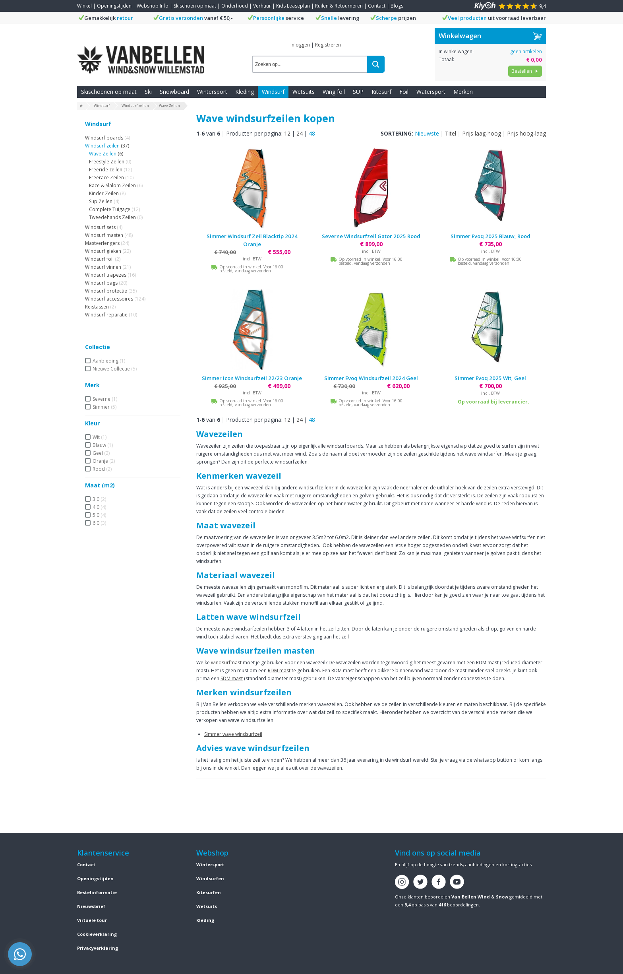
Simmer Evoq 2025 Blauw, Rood (490, 236)
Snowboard (174, 91)
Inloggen (300, 44)
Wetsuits (303, 91)
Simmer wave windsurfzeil (233, 734)
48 (312, 133)
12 (287, 133)
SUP (358, 91)
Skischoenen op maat (109, 91)
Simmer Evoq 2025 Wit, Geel (490, 378)
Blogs (397, 5)
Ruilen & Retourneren (339, 5)
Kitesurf (381, 91)
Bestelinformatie (97, 892)
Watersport (430, 91)
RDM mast (279, 670)
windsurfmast (227, 662)
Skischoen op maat (195, 5)
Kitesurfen (208, 892)
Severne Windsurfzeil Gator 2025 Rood (371, 236)
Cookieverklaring (97, 934)
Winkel (84, 5)
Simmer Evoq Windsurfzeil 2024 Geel (371, 378)
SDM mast (232, 678)
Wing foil (334, 91)
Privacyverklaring (97, 948)
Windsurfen (210, 878)
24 (299, 133)
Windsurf (273, 91)
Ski (148, 91)
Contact (376, 5)
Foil (403, 91)
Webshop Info (152, 5)
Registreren (328, 44)
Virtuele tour (92, 920)
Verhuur (262, 5)
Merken (463, 91)
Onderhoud (234, 5)
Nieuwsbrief (91, 906)
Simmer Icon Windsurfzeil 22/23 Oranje (252, 378)
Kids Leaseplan (293, 5)
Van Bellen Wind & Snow (479, 897)
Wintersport (212, 91)
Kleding (244, 91)
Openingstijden (114, 5)
